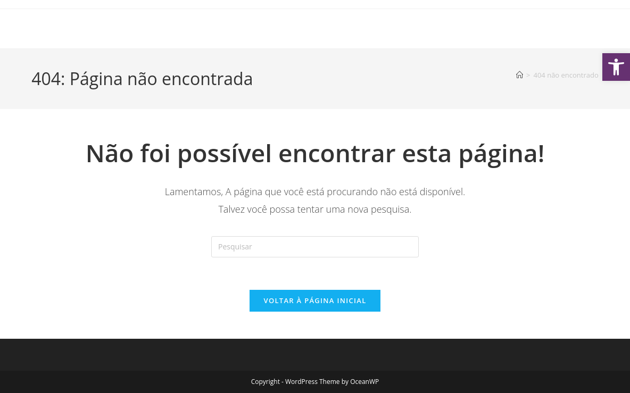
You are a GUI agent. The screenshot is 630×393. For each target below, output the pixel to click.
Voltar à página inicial (314, 300)
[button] (616, 67)
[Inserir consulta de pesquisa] (315, 246)
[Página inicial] (519, 75)
